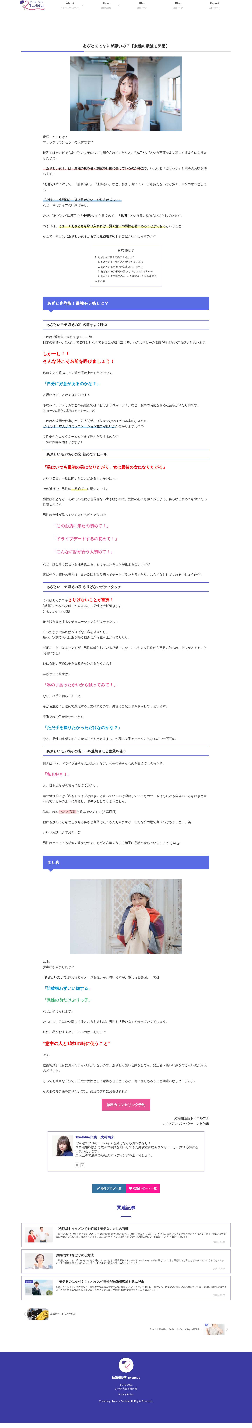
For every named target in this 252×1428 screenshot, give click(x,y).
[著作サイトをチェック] (77, 1169)
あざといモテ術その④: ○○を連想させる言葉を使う (129, 279)
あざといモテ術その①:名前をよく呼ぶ (121, 263)
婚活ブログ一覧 (109, 1193)
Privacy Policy (126, 1399)
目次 (121, 250)
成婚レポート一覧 (143, 1193)
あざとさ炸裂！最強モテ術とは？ (114, 257)
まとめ (97, 284)
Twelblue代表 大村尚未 (94, 1141)
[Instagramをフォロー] (82, 1169)
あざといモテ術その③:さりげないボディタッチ (127, 273)
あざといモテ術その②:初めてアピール (121, 268)
